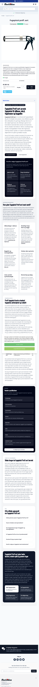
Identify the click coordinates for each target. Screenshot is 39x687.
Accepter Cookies (19, 344)
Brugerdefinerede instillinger (19, 348)
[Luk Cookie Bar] (36, 335)
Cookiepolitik (17, 341)
